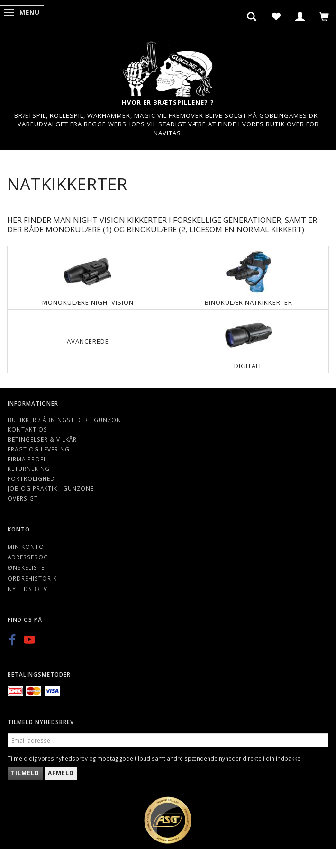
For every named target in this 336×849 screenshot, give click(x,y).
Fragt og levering (39, 449)
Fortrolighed (31, 478)
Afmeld (61, 773)
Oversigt (23, 498)
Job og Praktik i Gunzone (51, 488)
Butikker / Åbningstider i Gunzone (66, 420)
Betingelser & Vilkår (42, 439)
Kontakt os (27, 429)
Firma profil (28, 459)
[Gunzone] (168, 66)
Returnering (29, 468)
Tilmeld (25, 773)
